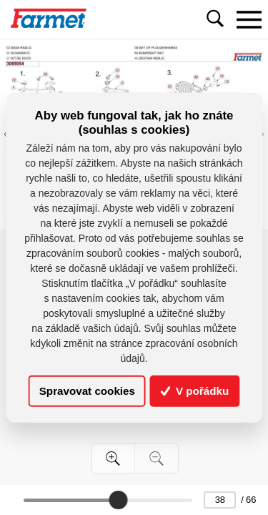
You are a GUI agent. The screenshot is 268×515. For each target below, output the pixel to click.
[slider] (118, 500)
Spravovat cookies (87, 391)
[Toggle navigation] (248, 19)
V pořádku (195, 391)
